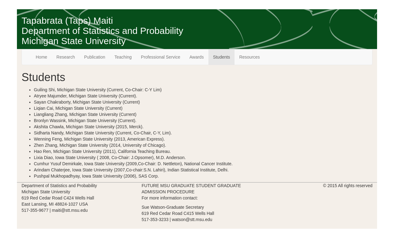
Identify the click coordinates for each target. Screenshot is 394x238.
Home (41, 57)
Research (65, 57)
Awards (196, 57)
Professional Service (160, 57)
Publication (94, 57)
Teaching (123, 57)
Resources (249, 57)
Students (221, 57)
